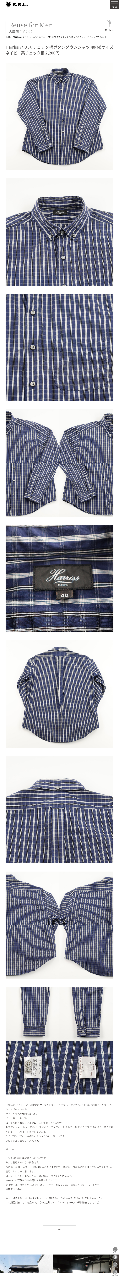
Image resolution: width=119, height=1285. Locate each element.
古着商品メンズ (20, 36)
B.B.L (17, 4)
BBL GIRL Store (115, 1265)
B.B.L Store (115, 1250)
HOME (8, 36)
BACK (59, 1228)
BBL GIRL (115, 1273)
